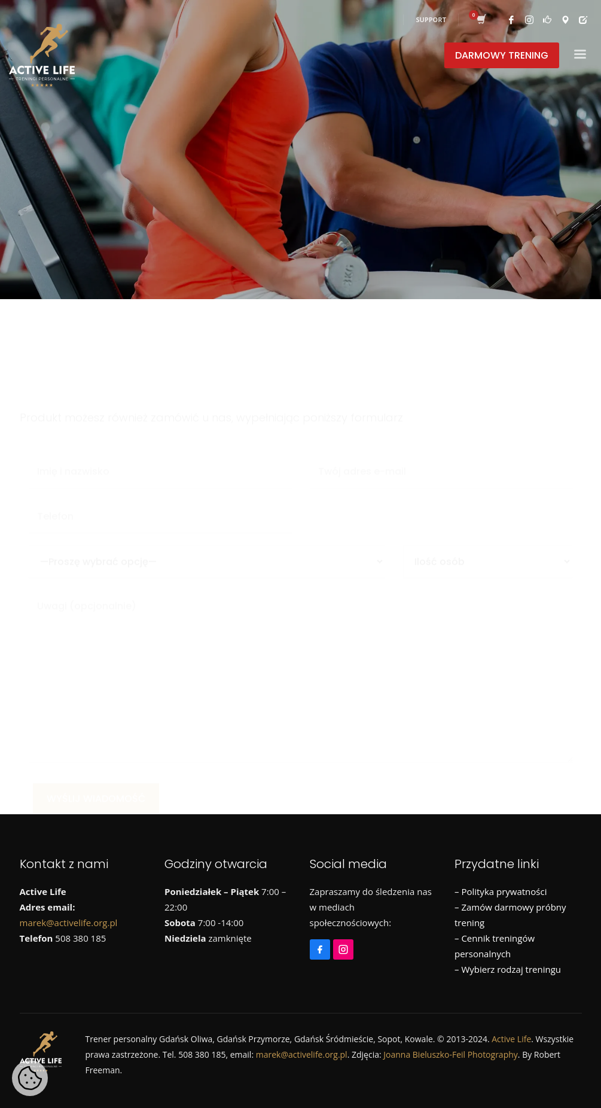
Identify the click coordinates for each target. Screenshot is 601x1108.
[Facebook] (321, 944)
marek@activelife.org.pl (69, 923)
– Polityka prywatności (500, 891)
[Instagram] (344, 944)
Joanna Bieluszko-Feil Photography (450, 1054)
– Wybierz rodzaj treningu (507, 969)
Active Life (511, 1039)
